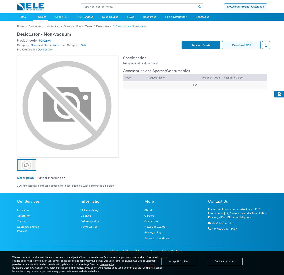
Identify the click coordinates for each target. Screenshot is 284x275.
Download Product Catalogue (245, 6)
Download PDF (241, 45)
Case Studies (110, 17)
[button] (26, 165)
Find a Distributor (176, 17)
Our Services (85, 17)
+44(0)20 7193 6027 (222, 228)
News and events (155, 227)
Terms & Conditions (156, 238)
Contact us (202, 17)
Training (21, 221)
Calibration (23, 215)
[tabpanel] (142, 186)
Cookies (86, 215)
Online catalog (89, 210)
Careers (149, 215)
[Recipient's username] (138, 6)
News (130, 17)
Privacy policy (152, 232)
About (148, 210)
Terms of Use (89, 227)
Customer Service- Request (28, 229)
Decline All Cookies (225, 261)
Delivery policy (90, 221)
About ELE (61, 17)
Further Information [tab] (51, 177)
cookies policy (107, 264)
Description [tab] (25, 177)
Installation (23, 210)
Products (40, 17)
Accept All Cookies (178, 261)
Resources (149, 17)
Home (22, 17)
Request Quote (200, 45)
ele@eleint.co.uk (220, 223)
